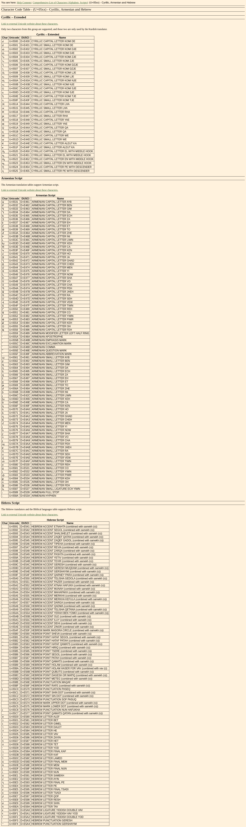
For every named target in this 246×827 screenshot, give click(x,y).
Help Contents (24, 2)
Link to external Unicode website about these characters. (29, 23)
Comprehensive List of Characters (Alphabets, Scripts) (60, 2)
